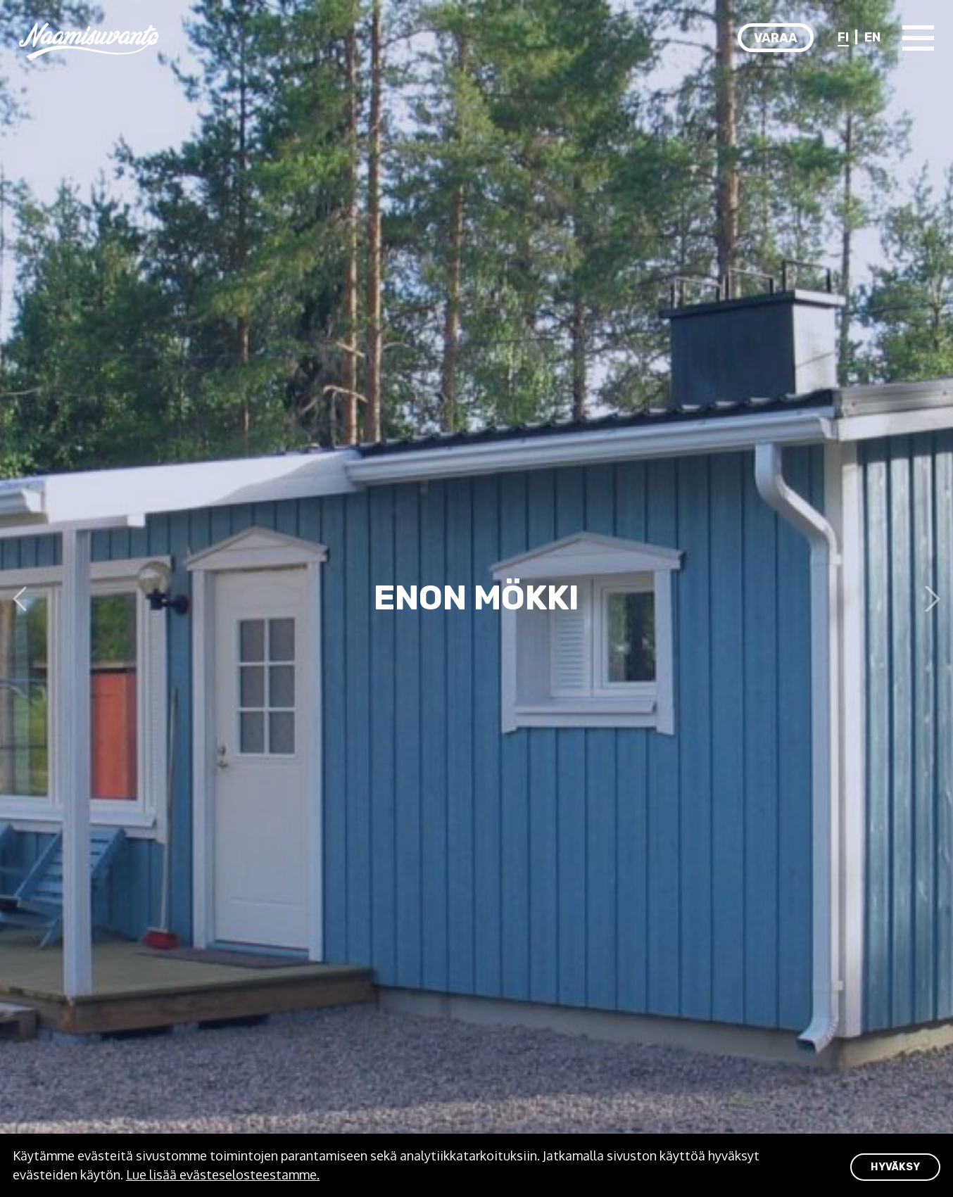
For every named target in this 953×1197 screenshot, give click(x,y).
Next (927, 599)
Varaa (775, 38)
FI (843, 37)
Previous (25, 599)
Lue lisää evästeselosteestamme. (223, 1174)
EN (872, 37)
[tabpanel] (476, 598)
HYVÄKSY (895, 1167)
